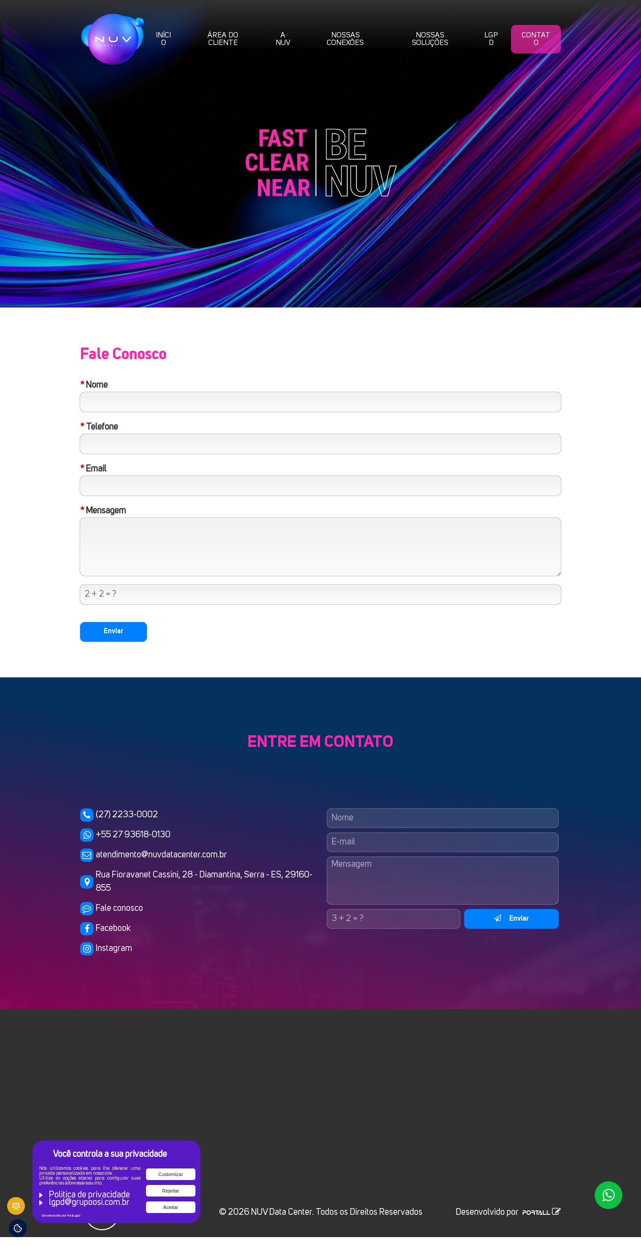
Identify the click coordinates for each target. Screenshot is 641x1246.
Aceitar (170, 1207)
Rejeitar (170, 1190)
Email (93, 469)
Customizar (170, 1174)
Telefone (99, 427)
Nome (94, 385)
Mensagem (103, 511)
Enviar (511, 918)
